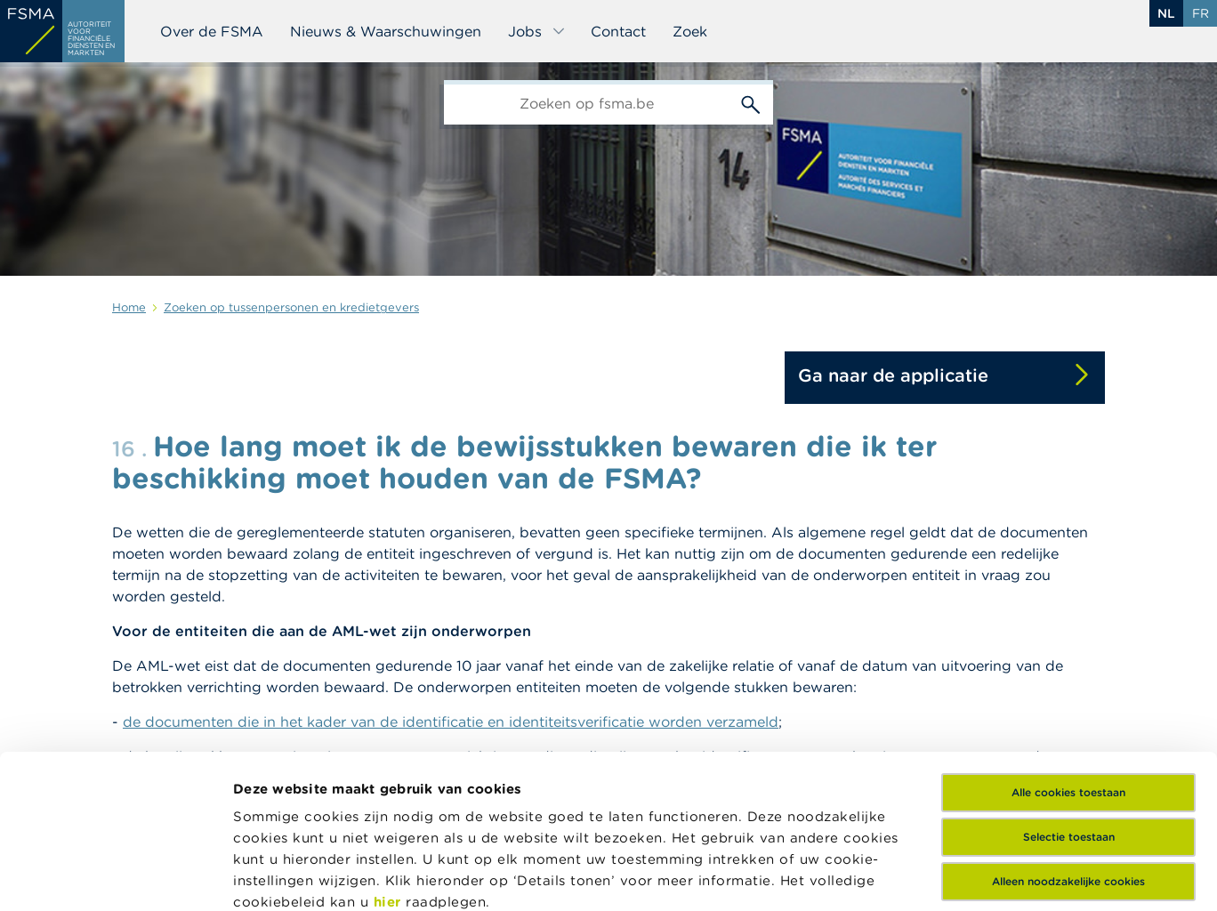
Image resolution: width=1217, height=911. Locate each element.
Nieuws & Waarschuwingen (385, 31)
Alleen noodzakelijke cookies (1068, 722)
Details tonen (279, 875)
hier (390, 742)
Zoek (690, 31)
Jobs (537, 31)
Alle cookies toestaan (1068, 633)
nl (1166, 13)
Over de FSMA (211, 31)
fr (1200, 13)
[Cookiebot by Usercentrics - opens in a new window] (115, 876)
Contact (618, 31)
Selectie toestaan (1069, 677)
